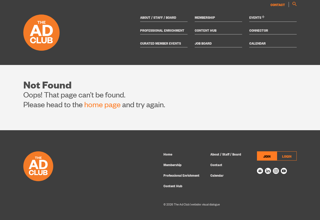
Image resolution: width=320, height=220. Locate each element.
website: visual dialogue (205, 204)
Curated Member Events (160, 43)
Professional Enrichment (162, 30)
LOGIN (286, 156)
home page (102, 104)
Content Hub (205, 30)
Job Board (203, 43)
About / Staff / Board (158, 17)
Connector (258, 30)
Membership (205, 17)
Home (167, 154)
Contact (277, 4)
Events (257, 17)
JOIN (266, 156)
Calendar (257, 43)
